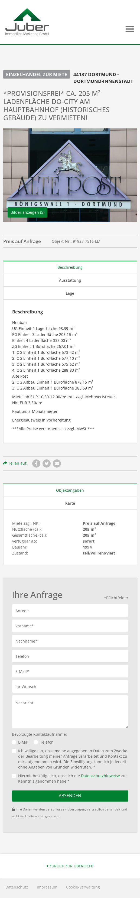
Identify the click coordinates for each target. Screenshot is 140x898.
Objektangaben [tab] (70, 490)
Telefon (47, 742)
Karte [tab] (70, 503)
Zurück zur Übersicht (70, 865)
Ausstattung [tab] (70, 280)
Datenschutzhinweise (100, 775)
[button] (130, 29)
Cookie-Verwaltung (83, 887)
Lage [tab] (70, 293)
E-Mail (24, 742)
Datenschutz (16, 887)
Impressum (47, 887)
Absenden (70, 796)
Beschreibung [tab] (70, 267)
